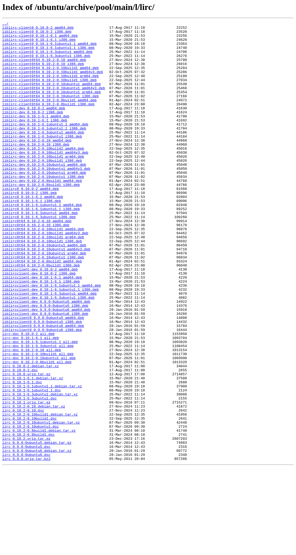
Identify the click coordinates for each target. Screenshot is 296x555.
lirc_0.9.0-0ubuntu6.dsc (26, 541)
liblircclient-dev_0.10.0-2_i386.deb (39, 324)
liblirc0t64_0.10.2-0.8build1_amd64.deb (42, 309)
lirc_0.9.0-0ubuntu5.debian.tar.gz (36, 527)
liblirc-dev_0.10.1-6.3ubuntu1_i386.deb (42, 159)
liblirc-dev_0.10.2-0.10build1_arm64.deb (43, 183)
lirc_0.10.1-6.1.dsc (22, 454)
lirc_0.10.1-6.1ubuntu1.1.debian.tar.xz (42, 459)
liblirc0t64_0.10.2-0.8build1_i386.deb (41, 314)
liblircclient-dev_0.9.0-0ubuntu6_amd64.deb (46, 367)
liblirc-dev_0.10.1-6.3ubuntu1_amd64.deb (43, 154)
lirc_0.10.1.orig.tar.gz (26, 478)
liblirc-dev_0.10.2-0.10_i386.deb (35, 169)
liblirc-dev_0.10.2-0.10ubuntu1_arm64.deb (44, 203)
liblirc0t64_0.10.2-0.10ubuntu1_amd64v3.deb (46, 295)
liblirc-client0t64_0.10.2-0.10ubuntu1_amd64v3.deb (53, 101)
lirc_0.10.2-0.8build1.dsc (28, 517)
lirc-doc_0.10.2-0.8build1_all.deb (36, 430)
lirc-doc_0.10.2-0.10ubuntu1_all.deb (39, 425)
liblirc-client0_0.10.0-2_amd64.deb (37, 29)
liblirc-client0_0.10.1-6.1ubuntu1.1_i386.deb (48, 53)
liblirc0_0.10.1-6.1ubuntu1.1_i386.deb (41, 246)
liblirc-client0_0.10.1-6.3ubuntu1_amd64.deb (47, 58)
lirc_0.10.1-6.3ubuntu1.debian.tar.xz (40, 469)
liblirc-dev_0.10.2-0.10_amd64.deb (36, 164)
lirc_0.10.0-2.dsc (20, 440)
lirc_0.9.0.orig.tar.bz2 (26, 546)
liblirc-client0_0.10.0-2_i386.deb (36, 33)
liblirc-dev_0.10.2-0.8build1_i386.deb (41, 217)
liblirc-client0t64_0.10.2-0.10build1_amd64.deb (50, 77)
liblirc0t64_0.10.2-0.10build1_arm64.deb (43, 280)
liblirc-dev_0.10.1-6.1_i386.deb (34, 140)
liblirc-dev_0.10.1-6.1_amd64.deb (35, 135)
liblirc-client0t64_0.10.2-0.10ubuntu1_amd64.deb (51, 96)
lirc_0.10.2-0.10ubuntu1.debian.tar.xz (41, 502)
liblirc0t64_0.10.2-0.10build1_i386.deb (42, 285)
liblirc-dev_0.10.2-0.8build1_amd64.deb (42, 212)
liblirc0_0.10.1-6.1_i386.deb (31, 237)
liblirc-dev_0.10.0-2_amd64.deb (33, 125)
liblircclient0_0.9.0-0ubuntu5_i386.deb (42, 382)
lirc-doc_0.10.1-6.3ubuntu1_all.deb (37, 411)
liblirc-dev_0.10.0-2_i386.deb (32, 130)
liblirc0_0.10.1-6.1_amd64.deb (32, 232)
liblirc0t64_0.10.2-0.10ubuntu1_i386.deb (43, 304)
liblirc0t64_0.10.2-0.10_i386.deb (35, 266)
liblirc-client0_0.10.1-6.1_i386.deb (39, 43)
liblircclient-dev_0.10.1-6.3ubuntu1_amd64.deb (49, 348)
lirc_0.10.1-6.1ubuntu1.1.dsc (31, 464)
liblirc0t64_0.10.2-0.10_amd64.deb (36, 261)
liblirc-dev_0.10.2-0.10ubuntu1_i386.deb (43, 208)
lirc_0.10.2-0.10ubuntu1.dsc (30, 507)
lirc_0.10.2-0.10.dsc (23, 488)
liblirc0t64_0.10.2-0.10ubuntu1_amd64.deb (44, 290)
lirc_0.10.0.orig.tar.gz (26, 444)
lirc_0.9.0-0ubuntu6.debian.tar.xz (36, 536)
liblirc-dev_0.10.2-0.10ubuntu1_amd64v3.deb (46, 198)
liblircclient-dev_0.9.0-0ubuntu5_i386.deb (45, 362)
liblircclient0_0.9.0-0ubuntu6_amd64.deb (43, 386)
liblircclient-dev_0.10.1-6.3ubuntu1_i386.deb (48, 353)
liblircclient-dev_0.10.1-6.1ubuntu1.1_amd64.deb (51, 338)
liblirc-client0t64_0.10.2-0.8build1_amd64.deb (49, 116)
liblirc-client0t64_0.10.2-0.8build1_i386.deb (48, 120)
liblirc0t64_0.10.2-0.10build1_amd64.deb (43, 270)
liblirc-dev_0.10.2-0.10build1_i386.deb (42, 188)
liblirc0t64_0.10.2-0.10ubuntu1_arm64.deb (44, 299)
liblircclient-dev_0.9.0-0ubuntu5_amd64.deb (46, 357)
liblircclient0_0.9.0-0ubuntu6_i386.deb (42, 391)
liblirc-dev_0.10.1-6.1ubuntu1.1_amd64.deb (45, 145)
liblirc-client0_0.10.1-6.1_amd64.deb (40, 38)
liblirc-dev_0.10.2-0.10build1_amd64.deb (43, 174)
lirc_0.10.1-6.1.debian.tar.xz (32, 449)
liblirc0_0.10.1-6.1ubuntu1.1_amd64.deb (42, 241)
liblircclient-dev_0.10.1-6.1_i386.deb (41, 333)
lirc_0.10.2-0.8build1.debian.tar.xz (39, 512)
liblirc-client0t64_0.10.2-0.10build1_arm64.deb (50, 87)
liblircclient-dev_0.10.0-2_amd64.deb (40, 319)
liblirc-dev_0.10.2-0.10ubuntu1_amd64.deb (44, 193)
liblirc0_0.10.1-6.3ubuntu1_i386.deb (39, 256)
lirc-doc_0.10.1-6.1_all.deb (30, 401)
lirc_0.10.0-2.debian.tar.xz (30, 435)
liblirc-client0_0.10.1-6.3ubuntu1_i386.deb (46, 62)
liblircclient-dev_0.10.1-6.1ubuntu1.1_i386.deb (50, 343)
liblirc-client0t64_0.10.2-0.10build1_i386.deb (49, 91)
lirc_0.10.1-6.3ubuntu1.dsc (29, 473)
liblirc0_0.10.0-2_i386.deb (29, 227)
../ (5, 24)
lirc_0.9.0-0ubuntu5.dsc (26, 531)
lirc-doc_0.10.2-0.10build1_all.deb (37, 420)
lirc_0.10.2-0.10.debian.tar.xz (33, 483)
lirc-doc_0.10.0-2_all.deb (28, 396)
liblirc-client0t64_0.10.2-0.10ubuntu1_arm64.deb (51, 106)
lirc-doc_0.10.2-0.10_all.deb (31, 415)
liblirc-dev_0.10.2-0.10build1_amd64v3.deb (45, 178)
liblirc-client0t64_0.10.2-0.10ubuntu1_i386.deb (50, 111)
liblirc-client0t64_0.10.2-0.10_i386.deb (43, 72)
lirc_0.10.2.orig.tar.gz (26, 522)
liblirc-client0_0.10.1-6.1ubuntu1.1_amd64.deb (49, 48)
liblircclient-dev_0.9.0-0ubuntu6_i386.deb (45, 372)
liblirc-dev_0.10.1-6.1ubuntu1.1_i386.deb (44, 149)
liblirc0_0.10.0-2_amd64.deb (30, 222)
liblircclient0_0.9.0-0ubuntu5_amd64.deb (43, 377)
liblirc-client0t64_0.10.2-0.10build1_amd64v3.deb (52, 82)
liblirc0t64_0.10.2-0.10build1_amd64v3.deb (45, 275)
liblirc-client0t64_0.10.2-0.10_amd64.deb (44, 67)
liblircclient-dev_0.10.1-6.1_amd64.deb (42, 328)
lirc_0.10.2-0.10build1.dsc (29, 498)
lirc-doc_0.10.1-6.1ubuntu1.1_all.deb (40, 406)
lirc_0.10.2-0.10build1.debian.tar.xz (40, 493)
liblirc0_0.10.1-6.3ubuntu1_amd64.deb (40, 251)
